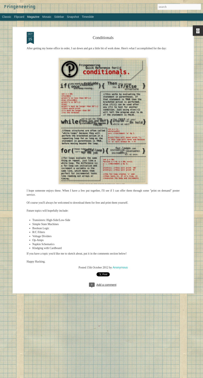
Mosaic (46, 16)
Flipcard (19, 16)
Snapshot (73, 16)
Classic (6, 16)
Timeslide (88, 16)
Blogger (128, 376)
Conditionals (103, 35)
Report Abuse (140, 376)
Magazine (33, 16)
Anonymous (120, 264)
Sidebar (59, 16)
